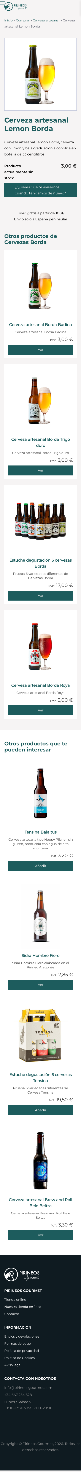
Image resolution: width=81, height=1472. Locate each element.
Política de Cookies (19, 1358)
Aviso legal (12, 1365)
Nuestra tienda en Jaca (22, 1307)
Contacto (11, 1314)
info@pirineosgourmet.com (28, 1388)
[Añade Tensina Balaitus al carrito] (40, 866)
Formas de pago (17, 1343)
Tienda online (15, 1299)
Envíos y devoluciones (21, 1336)
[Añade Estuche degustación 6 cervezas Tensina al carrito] (40, 1110)
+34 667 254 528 (18, 1395)
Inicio (8, 20)
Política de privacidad (21, 1351)
